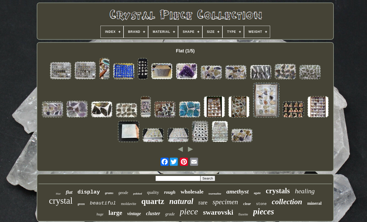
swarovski (218, 212)
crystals (278, 191)
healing (305, 191)
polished (137, 193)
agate (257, 193)
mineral (314, 203)
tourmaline (214, 193)
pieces (263, 211)
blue (58, 193)
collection (287, 201)
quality (153, 192)
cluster (153, 213)
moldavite (128, 204)
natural (181, 201)
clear (247, 204)
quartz (152, 201)
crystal (61, 201)
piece (189, 211)
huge (100, 214)
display (89, 192)
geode (123, 192)
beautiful (103, 203)
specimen (225, 202)
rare (202, 202)
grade (169, 214)
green (81, 204)
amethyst (237, 191)
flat (69, 192)
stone (261, 204)
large (115, 212)
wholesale (192, 191)
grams (109, 193)
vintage (134, 213)
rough (170, 192)
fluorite (243, 214)
